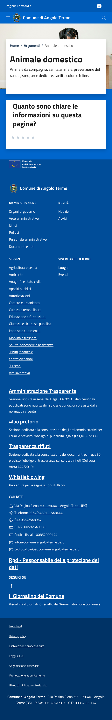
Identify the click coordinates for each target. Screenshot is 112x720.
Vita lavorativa (19, 372)
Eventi (63, 274)
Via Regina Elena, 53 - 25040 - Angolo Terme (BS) (56, 505)
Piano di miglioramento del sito (28, 685)
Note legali (15, 626)
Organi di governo (22, 211)
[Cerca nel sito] (104, 17)
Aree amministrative (24, 218)
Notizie (63, 211)
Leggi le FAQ (16, 656)
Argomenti (32, 45)
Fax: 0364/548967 (25, 519)
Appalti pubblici (20, 288)
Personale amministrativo (28, 239)
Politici (14, 232)
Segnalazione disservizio (24, 665)
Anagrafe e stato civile (25, 281)
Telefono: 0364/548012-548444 (36, 512)
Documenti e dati (21, 246)
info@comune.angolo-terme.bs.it (36, 542)
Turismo (15, 365)
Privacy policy (17, 636)
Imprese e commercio (24, 330)
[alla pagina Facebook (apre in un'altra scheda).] (11, 585)
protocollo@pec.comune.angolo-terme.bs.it (44, 549)
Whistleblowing (27, 477)
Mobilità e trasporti (23, 337)
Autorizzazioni (19, 295)
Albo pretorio (23, 421)
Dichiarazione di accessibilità (26, 646)
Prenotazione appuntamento (27, 675)
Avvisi (62, 218)
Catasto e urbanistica (24, 302)
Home (14, 45)
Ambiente (16, 274)
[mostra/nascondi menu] (7, 18)
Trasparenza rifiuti (30, 446)
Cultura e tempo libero (25, 309)
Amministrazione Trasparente (42, 391)
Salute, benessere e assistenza (31, 344)
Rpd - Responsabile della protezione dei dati (54, 563)
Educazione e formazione (27, 316)
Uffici (13, 225)
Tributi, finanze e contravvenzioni (21, 355)
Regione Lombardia (18, 6)
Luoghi (63, 267)
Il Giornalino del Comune (36, 596)
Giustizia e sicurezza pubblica (30, 323)
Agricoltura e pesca (23, 267)
